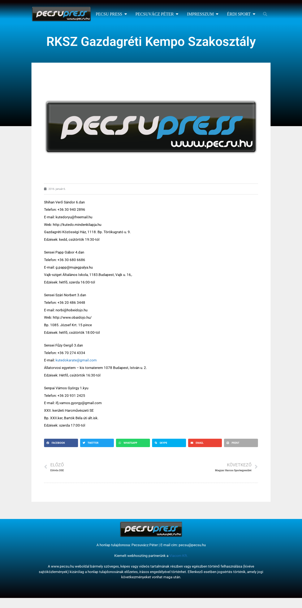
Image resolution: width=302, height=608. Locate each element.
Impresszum (203, 14)
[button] (265, 14)
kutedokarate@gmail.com (76, 360)
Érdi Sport (241, 14)
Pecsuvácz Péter (157, 14)
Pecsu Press (111, 14)
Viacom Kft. (178, 556)
